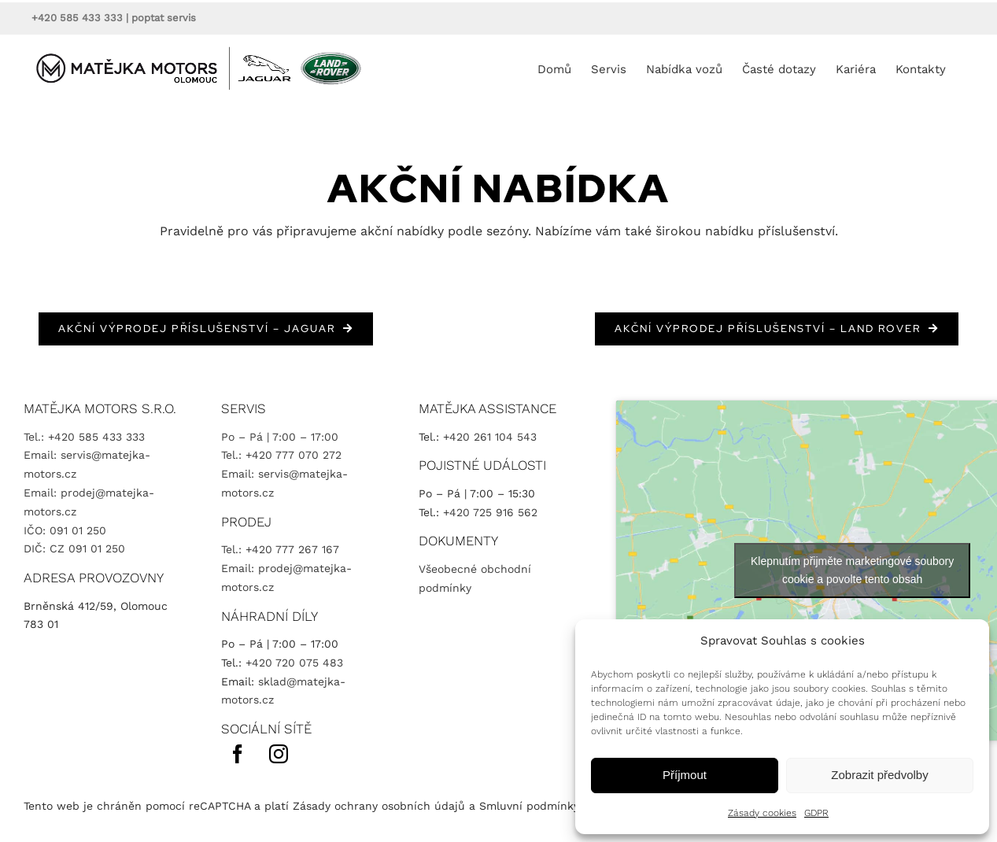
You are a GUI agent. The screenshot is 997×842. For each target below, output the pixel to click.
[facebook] (237, 753)
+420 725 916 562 (490, 512)
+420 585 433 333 (77, 18)
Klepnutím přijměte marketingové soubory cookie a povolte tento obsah (852, 570)
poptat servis (163, 18)
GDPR (816, 812)
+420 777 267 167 (292, 549)
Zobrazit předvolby (879, 774)
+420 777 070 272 (294, 455)
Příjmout (685, 774)
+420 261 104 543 (490, 436)
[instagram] (278, 753)
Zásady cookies (762, 812)
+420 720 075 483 (294, 662)
